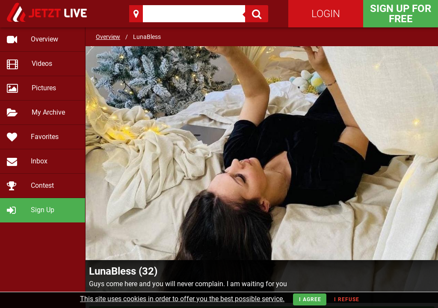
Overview (108, 36)
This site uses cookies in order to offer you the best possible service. (182, 299)
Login (325, 14)
